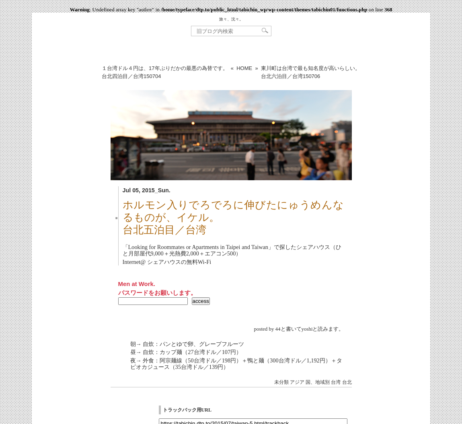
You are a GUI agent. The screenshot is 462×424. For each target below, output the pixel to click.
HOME (244, 68)
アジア (297, 382)
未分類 (281, 382)
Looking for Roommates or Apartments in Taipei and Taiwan (198, 247)
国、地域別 (318, 382)
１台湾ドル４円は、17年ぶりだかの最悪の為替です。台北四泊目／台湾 (165, 72)
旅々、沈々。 (231, 19)
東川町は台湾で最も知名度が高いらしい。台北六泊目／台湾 (310, 72)
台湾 (336, 382)
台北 (347, 382)
